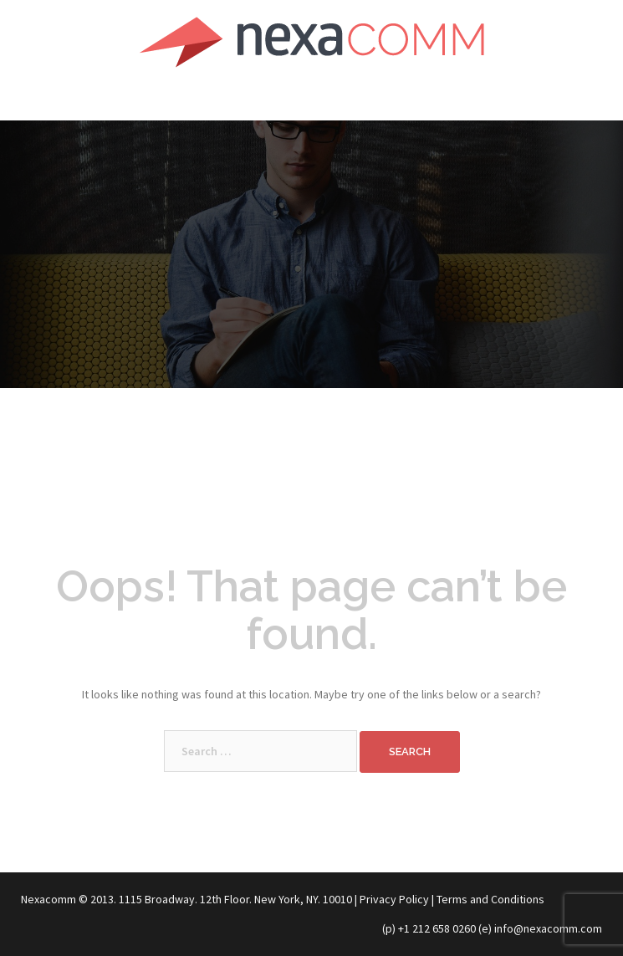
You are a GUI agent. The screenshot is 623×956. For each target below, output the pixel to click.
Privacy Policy (394, 899)
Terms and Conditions (490, 899)
